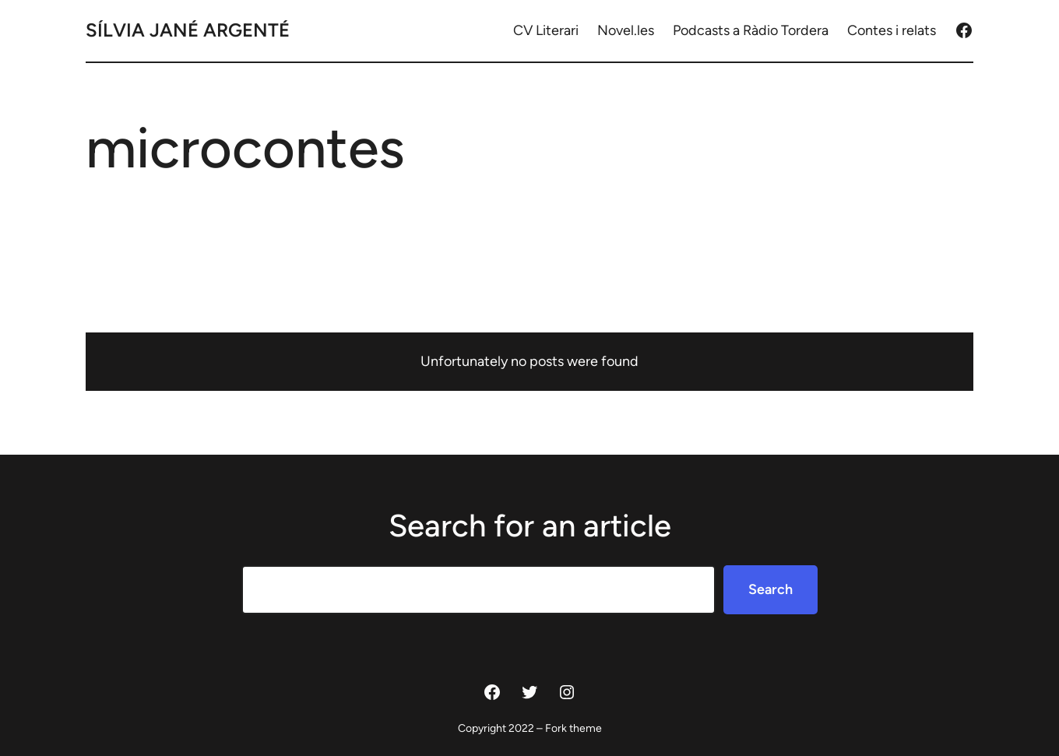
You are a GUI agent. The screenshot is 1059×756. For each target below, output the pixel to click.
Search (770, 589)
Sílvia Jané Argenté (188, 30)
